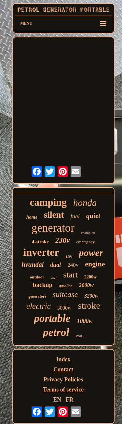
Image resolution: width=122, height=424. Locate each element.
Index (63, 359)
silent (54, 215)
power (91, 252)
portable (52, 318)
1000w (84, 321)
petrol (56, 332)
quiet (93, 216)
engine (95, 264)
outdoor (37, 277)
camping (48, 202)
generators (37, 296)
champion (88, 233)
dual (55, 265)
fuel (75, 216)
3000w (64, 308)
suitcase (65, 294)
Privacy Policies (63, 379)
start (70, 274)
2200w (90, 277)
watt (80, 335)
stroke (89, 306)
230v (62, 240)
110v (69, 256)
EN (57, 399)
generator (53, 228)
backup (42, 284)
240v (72, 265)
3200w (91, 296)
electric (38, 306)
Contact (63, 369)
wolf (54, 278)
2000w (86, 285)
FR (70, 399)
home (31, 217)
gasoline (65, 286)
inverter (41, 252)
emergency (85, 241)
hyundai (33, 264)
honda (85, 203)
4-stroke (40, 241)
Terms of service (63, 389)
